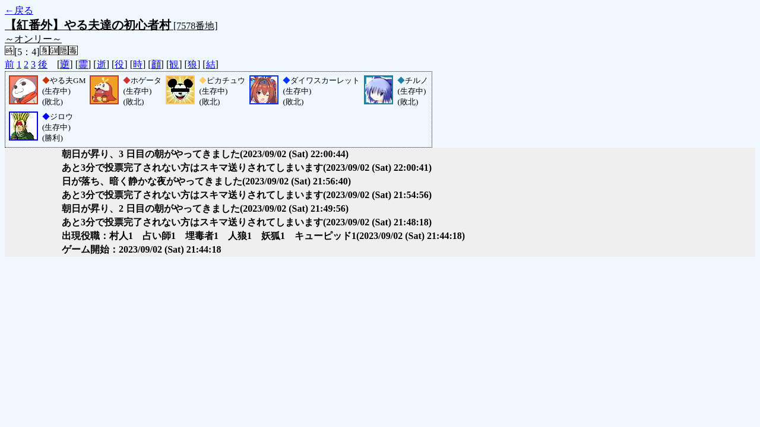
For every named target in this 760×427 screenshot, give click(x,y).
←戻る (19, 10)
